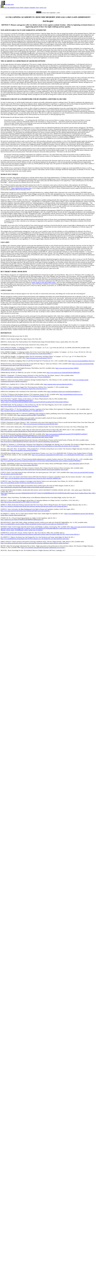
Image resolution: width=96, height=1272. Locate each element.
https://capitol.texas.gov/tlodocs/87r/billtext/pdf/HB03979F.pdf (18, 419)
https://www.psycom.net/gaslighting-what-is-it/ (81, 361)
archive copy (42, 7)
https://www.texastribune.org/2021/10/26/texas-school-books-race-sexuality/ (22, 482)
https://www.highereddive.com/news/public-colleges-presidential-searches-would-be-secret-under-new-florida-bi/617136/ (34, 524)
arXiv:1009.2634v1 (74, 463)
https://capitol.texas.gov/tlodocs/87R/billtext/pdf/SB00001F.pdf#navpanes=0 (22, 519)
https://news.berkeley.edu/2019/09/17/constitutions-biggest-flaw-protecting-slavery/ (24, 388)
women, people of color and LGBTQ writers (43, 282)
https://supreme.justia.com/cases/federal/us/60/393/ (58, 384)
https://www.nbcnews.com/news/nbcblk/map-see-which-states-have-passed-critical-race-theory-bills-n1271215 (31, 431)
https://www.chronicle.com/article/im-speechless (24, 450)
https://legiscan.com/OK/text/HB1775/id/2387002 (31, 415)
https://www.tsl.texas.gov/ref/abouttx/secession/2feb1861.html (40, 424)
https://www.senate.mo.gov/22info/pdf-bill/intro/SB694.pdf (63, 372)
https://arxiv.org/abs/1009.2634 (28, 465)
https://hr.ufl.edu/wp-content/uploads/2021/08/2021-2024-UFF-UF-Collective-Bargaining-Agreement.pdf (30, 441)
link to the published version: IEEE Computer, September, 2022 (21, 7)
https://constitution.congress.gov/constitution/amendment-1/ (63, 391)
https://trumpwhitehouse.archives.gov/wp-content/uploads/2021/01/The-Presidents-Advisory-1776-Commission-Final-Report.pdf (42, 395)
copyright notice (7, 4)
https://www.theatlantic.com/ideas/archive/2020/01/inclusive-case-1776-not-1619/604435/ (25, 377)
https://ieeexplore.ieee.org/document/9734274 (39, 358)
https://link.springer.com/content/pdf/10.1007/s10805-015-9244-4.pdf (20, 502)
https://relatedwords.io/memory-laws (21, 188)
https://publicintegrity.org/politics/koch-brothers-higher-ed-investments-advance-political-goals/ (27, 487)
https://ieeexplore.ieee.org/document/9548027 (39, 353)
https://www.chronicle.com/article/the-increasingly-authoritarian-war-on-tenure (43, 547)
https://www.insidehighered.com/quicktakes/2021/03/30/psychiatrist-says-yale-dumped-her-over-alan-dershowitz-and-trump (35, 538)
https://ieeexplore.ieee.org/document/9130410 (13, 349)
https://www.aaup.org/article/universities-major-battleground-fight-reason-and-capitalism (25, 510)
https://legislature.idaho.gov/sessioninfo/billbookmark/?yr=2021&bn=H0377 (22, 410)
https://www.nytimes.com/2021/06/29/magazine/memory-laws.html (19, 406)
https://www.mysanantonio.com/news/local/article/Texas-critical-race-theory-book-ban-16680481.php (33, 478)
